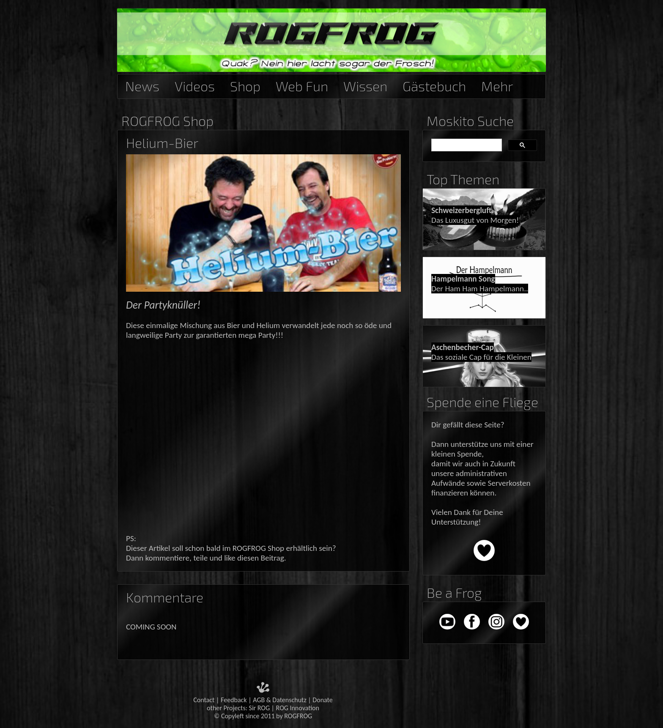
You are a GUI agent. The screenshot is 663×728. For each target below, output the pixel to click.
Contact (203, 700)
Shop (245, 84)
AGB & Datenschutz (280, 700)
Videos (195, 84)
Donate (322, 700)
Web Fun (302, 84)
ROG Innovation (297, 708)
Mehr (497, 84)
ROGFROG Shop (167, 120)
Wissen (365, 84)
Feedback (234, 700)
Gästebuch (434, 84)
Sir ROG (259, 708)
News (142, 84)
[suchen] (466, 145)
